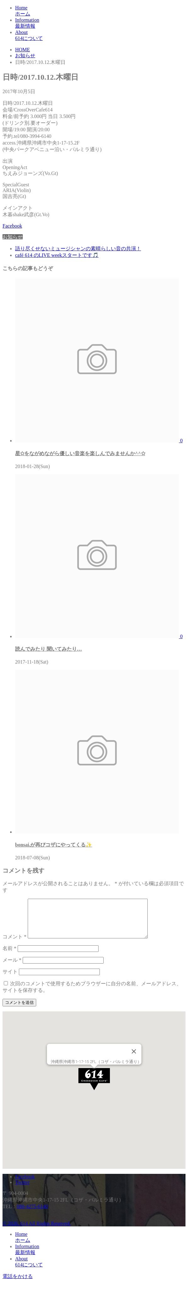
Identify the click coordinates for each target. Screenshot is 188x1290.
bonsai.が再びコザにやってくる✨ (53, 844)
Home (100, 11)
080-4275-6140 (32, 1214)
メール (12, 967)
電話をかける (18, 1284)
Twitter (22, 1189)
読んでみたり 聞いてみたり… (48, 649)
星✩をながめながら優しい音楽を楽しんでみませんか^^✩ (80, 453)
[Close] (133, 1059)
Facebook (12, 226)
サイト (10, 979)
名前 (9, 956)
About (100, 36)
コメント (14, 944)
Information (100, 23)
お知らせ (13, 237)
